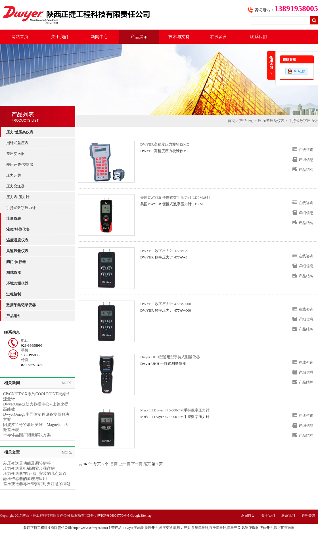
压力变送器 (15, 186)
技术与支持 (179, 36)
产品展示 (139, 36)
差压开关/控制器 (19, 164)
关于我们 (59, 36)
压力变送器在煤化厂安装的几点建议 (35, 473)
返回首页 (248, 516)
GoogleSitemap (141, 516)
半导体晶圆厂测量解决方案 (27, 435)
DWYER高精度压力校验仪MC (164, 144)
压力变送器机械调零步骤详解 (29, 468)
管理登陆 (308, 516)
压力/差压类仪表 (271, 121)
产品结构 (306, 169)
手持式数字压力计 (21, 208)
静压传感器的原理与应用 (25, 479)
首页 (231, 121)
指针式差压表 (17, 143)
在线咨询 (306, 150)
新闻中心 (99, 36)
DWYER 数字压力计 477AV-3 (163, 251)
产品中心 (246, 121)
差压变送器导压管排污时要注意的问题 (37, 484)
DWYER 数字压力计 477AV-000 (165, 304)
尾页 (147, 464)
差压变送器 (15, 154)
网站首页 (19, 36)
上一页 (124, 464)
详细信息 (306, 160)
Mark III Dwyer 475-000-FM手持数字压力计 (175, 410)
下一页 (136, 464)
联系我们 (258, 36)
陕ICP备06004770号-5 (113, 516)
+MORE (66, 383)
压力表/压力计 (18, 197)
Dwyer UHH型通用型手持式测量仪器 (170, 357)
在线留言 (218, 36)
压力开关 (13, 175)
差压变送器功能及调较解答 (27, 463)
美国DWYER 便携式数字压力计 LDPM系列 (175, 197)
